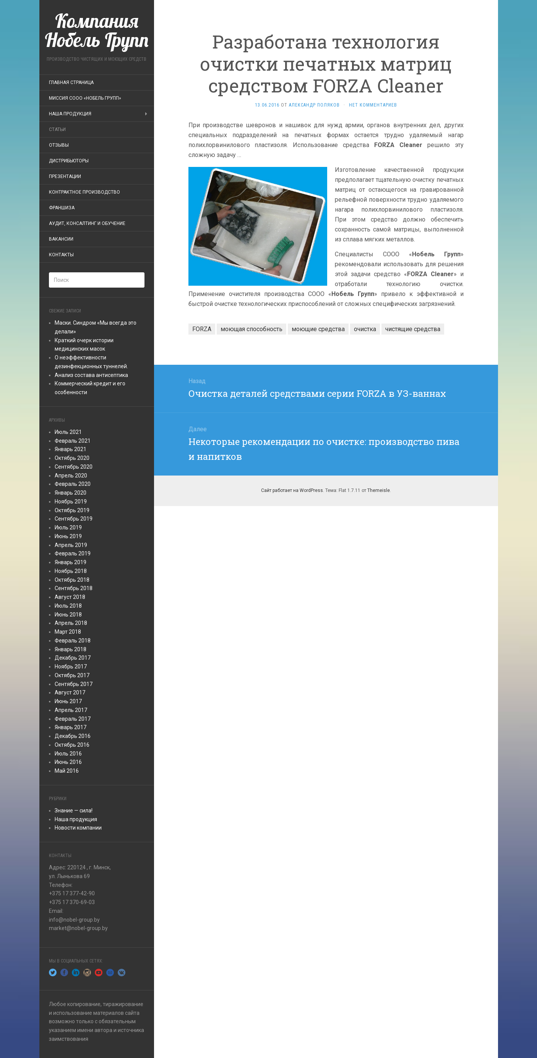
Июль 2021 (68, 432)
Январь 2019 (70, 562)
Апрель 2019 (71, 545)
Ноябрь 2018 (71, 571)
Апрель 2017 (71, 710)
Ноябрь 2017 (71, 666)
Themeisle (378, 490)
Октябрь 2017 (72, 675)
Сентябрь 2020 (73, 467)
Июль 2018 (68, 606)
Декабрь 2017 (73, 658)
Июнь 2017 (68, 701)
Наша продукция (70, 113)
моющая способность (251, 329)
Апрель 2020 (71, 475)
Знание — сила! (73, 810)
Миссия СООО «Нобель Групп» (85, 98)
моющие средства (318, 329)
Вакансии (61, 239)
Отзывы (59, 145)
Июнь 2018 (68, 615)
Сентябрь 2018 (73, 588)
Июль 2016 (68, 754)
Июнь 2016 (68, 762)
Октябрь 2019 (72, 510)
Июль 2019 (68, 527)
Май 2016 (67, 771)
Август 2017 (70, 692)
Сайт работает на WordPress (292, 490)
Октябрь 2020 (72, 458)
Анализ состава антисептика (91, 375)
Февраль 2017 (73, 719)
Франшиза (62, 207)
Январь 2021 (70, 449)
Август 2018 (70, 597)
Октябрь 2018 (72, 580)
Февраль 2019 (73, 553)
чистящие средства (412, 329)
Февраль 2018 (73, 640)
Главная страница (71, 82)
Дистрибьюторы (69, 160)
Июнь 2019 (68, 536)
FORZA (201, 329)
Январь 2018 (70, 649)
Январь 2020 (70, 493)
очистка (365, 329)
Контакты (61, 254)
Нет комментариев (373, 105)
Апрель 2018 (71, 623)
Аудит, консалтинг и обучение (87, 223)
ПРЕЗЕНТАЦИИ (65, 176)
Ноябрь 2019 (71, 501)
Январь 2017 (70, 727)
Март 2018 (68, 632)
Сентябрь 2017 (73, 684)
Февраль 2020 (73, 484)
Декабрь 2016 (73, 736)
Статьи (57, 129)
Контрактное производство (84, 192)
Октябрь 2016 (72, 745)
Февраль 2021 (73, 441)
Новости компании (78, 828)
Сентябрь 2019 (73, 519)
